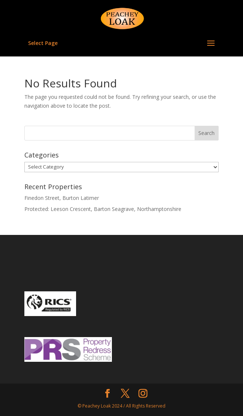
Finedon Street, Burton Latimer (61, 197)
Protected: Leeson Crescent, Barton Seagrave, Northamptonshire (102, 208)
